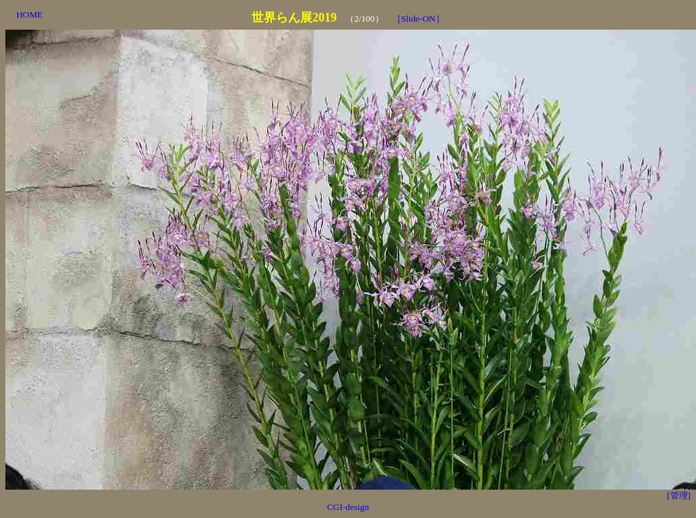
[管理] (679, 495)
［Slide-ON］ (418, 18)
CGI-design (348, 507)
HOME (29, 14)
